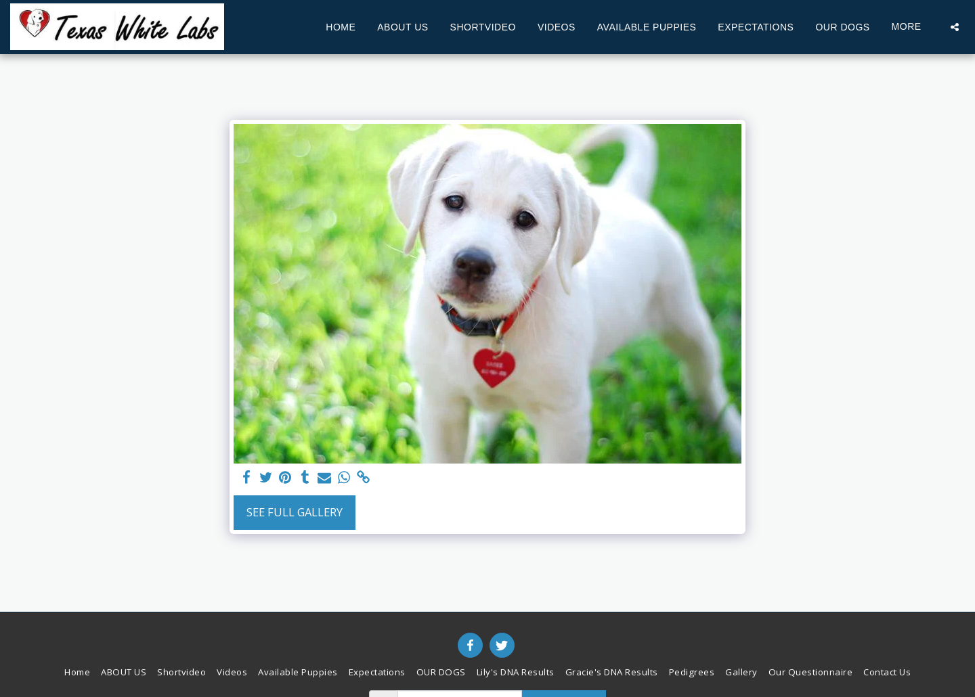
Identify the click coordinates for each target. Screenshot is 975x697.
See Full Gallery (294, 512)
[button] (954, 27)
